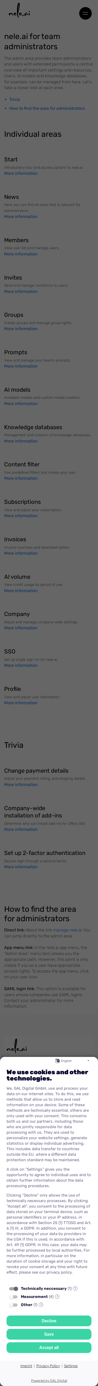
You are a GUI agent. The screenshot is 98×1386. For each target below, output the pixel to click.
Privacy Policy (48, 1366)
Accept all (49, 1347)
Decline (49, 1321)
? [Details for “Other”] (41, 1305)
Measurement (34, 1296)
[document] (49, 1173)
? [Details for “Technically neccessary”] (75, 1288)
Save (49, 1334)
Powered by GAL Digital (49, 1381)
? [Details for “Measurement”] (57, 1296)
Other (26, 1304)
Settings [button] (71, 1366)
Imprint (26, 1366)
